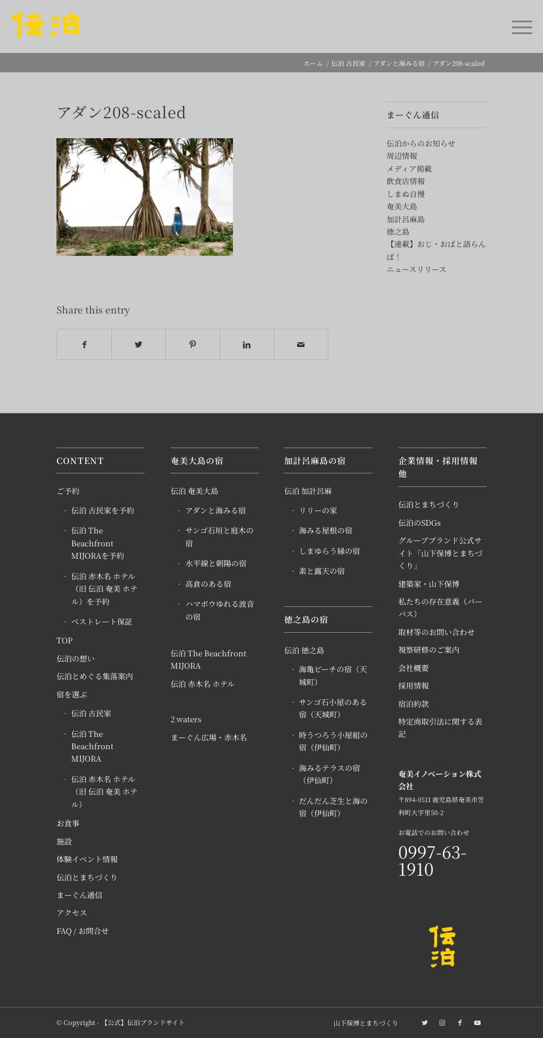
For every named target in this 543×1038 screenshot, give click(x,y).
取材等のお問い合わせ (436, 632)
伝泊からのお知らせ (421, 143)
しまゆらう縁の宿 (329, 550)
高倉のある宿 (208, 583)
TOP (64, 640)
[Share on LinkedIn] (247, 344)
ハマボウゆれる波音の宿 (219, 610)
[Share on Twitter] (138, 344)
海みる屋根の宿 (325, 530)
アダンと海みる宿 (215, 510)
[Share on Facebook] (84, 344)
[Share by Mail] (301, 344)
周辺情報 (402, 155)
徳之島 (398, 231)
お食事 (67, 823)
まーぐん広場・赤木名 (209, 737)
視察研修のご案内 (428, 650)
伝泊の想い (75, 659)
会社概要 (413, 667)
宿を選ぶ (71, 694)
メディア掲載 (409, 168)
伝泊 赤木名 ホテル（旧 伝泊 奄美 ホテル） (104, 792)
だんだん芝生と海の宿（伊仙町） (333, 807)
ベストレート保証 (101, 622)
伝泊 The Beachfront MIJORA (92, 746)
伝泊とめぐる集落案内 (94, 676)
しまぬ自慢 (406, 193)
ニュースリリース (417, 269)
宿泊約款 (413, 703)
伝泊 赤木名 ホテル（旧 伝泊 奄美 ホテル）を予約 (104, 588)
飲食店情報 (406, 180)
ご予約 (67, 491)
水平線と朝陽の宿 (215, 563)
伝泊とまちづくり (87, 877)
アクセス (71, 913)
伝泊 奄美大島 (194, 491)
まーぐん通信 (79, 895)
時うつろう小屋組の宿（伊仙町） (333, 741)
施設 (64, 841)
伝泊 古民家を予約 (102, 510)
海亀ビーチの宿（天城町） (333, 675)
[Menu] (516, 26)
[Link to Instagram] (442, 1023)
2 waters (186, 719)
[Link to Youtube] (478, 1023)
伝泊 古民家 (91, 713)
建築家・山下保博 (428, 583)
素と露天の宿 (322, 571)
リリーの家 (318, 510)
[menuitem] (363, 1023)
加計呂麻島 (406, 219)
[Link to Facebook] (460, 1023)
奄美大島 (402, 206)
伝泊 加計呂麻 (308, 491)
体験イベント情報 (87, 859)
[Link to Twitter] (425, 1023)
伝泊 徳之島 (304, 650)
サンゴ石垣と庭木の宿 (219, 537)
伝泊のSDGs (419, 522)
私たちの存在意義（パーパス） (440, 608)
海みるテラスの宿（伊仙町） (329, 774)
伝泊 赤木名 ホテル (203, 684)
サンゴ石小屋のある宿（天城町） (333, 708)
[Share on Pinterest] (192, 344)
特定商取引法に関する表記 (440, 728)
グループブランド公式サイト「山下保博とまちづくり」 (440, 553)
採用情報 (413, 686)
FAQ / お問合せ (82, 931)
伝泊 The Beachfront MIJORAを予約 (97, 543)
